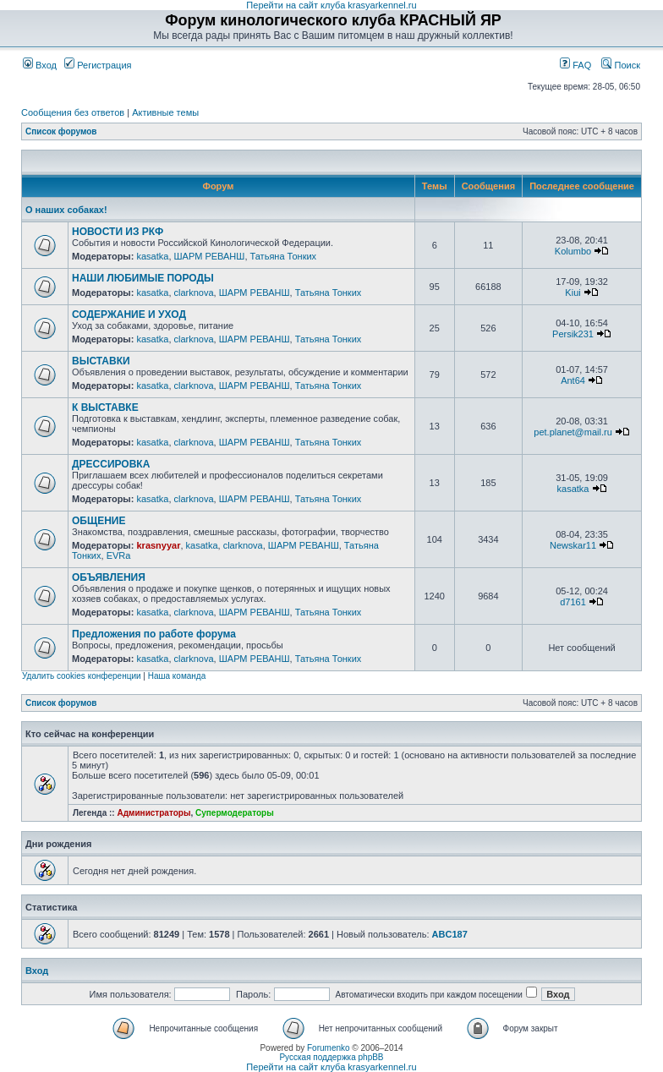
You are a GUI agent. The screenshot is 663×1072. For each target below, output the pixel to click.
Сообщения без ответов (72, 112)
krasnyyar (158, 545)
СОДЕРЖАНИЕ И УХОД (129, 314)
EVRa (119, 555)
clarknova (194, 292)
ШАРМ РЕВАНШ (209, 256)
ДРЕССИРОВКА (111, 464)
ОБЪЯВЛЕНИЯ (108, 577)
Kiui (572, 292)
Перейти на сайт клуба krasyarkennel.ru (331, 5)
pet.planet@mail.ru (573, 432)
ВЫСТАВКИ (101, 361)
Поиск (620, 65)
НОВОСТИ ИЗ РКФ (117, 232)
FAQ (575, 65)
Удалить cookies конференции (81, 676)
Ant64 (573, 380)
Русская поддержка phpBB (331, 1057)
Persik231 (573, 334)
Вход (40, 65)
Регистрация (97, 65)
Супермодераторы (234, 813)
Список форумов (61, 131)
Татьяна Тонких (283, 256)
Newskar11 (573, 545)
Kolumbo (573, 251)
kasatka (152, 256)
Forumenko (328, 1048)
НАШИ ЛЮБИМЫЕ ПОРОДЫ (143, 278)
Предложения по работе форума (154, 634)
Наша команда (177, 676)
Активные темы (165, 112)
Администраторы (153, 813)
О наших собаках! (66, 210)
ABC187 (450, 934)
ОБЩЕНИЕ (99, 521)
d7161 (573, 602)
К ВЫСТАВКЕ (105, 407)
